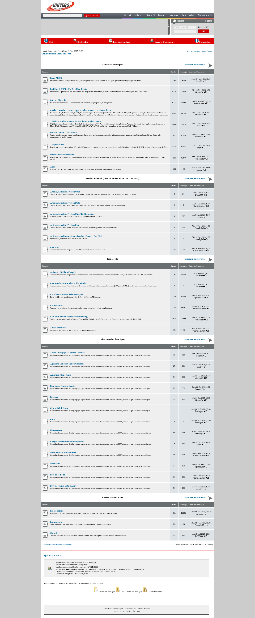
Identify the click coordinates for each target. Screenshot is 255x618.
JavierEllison (92, 567)
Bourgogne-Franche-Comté (62, 386)
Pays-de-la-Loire (57, 475)
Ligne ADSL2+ (56, 78)
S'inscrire (208, 21)
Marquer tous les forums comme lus (57, 544)
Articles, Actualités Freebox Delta (65, 203)
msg (199, 217)
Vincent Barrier (143, 608)
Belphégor (199, 433)
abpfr (199, 148)
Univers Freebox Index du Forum (56, 54)
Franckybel (199, 228)
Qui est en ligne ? (53, 555)
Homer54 (199, 92)
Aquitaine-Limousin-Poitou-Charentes (67, 364)
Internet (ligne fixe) (58, 100)
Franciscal (79, 573)
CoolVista (108, 608)
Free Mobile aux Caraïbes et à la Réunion (68, 283)
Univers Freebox (133, 611)
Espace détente (56, 511)
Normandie (55, 463)
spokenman (199, 297)
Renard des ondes (199, 308)
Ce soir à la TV (205, 15)
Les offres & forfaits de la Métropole (66, 294)
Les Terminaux (56, 305)
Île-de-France (56, 430)
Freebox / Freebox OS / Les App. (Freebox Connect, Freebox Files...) (80, 110)
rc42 (199, 125)
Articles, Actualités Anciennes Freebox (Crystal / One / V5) (76, 236)
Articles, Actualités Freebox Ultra (65, 192)
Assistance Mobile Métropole (63, 272)
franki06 (199, 275)
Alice (52, 167)
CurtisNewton (199, 206)
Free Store (54, 247)
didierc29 (199, 378)
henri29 (199, 81)
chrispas (199, 514)
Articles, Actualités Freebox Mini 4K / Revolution (72, 214)
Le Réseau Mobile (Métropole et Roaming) (69, 316)
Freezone (173, 15)
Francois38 (199, 159)
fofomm (199, 356)
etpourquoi (199, 467)
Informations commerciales (62, 154)
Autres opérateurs (58, 328)
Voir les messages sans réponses (200, 51)
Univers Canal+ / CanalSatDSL (64, 132)
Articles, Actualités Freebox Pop (64, 225)
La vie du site (56, 522)
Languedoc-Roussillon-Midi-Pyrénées (67, 441)
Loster (199, 170)
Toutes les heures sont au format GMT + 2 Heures (194, 544)
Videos (138, 15)
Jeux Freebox (188, 15)
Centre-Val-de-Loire (59, 408)
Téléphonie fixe (57, 144)
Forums (161, 15)
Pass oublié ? (203, 27)
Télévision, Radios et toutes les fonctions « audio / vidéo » (75, 121)
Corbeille (54, 533)
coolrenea (199, 136)
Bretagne (54, 397)
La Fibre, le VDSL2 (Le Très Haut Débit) (68, 89)
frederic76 (199, 389)
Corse (52, 419)
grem (199, 444)
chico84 (199, 489)
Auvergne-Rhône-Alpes (60, 375)
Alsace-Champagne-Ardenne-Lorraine (67, 352)
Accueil (127, 15)
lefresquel (199, 411)
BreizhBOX (199, 103)
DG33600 (199, 195)
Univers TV (150, 15)
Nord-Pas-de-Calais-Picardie (63, 452)
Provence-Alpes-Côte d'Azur (63, 486)
